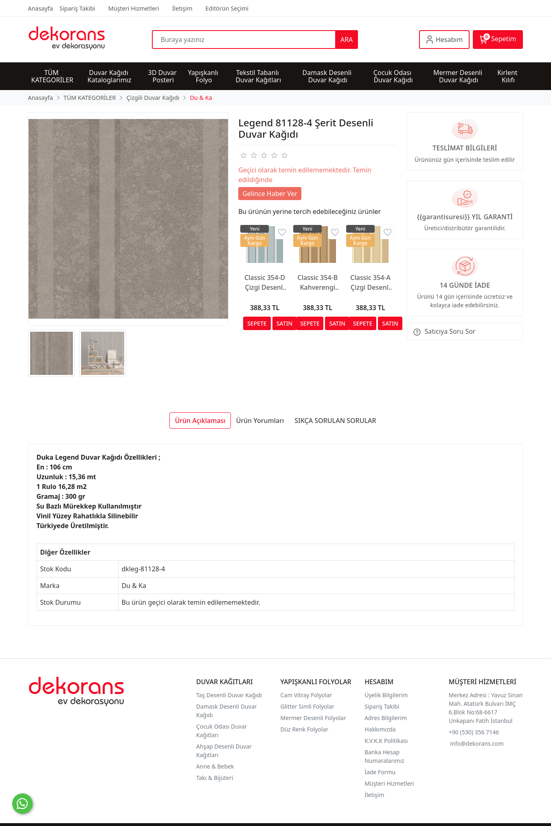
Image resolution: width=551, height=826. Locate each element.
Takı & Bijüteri (214, 778)
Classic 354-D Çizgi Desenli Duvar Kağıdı (264, 282)
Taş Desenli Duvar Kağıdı (229, 695)
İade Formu (379, 772)
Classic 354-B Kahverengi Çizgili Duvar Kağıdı (318, 282)
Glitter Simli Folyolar (307, 706)
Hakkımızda (380, 729)
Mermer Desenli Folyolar (313, 718)
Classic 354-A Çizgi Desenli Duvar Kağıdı (370, 282)
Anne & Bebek (215, 766)
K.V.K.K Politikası (386, 741)
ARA (346, 39)
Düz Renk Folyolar (305, 729)
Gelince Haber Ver (269, 193)
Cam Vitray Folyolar (306, 695)
